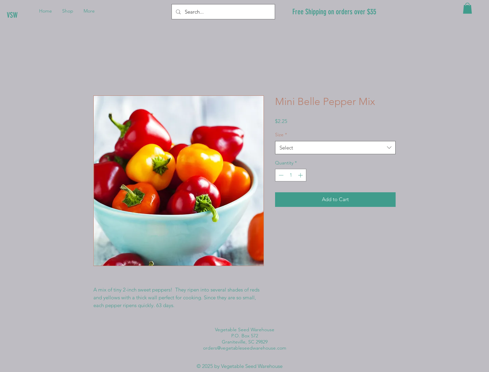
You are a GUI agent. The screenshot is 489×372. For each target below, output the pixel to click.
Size (281, 134)
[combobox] (335, 147)
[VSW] (30, 15)
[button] (467, 8)
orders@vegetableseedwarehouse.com (244, 348)
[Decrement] (280, 175)
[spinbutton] (291, 175)
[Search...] (222, 11)
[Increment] (301, 175)
